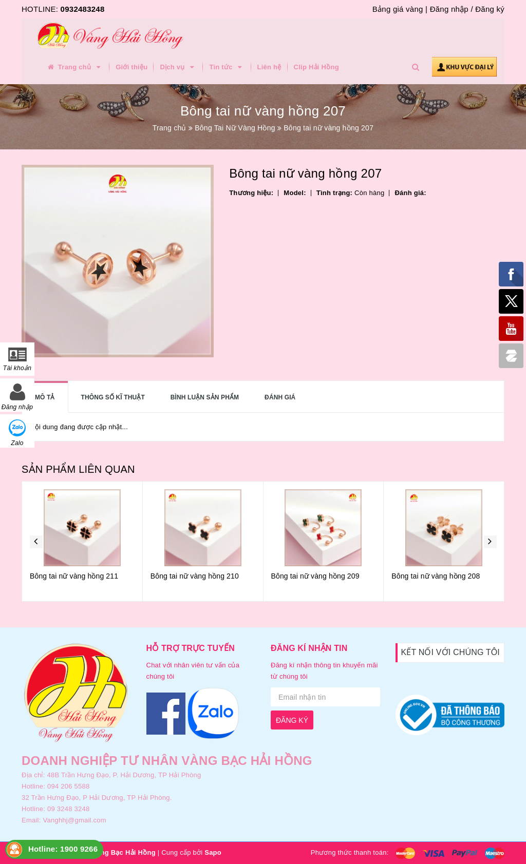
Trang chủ (74, 67)
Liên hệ (269, 67)
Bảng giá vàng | (399, 9)
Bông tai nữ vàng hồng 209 (315, 576)
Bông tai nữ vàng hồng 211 (74, 576)
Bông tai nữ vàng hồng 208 (435, 576)
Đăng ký (489, 9)
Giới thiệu (131, 67)
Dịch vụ (178, 67)
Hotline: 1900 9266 (63, 848)
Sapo (212, 852)
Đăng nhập (449, 9)
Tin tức (227, 67)
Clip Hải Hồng (316, 67)
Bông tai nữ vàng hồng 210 (195, 576)
